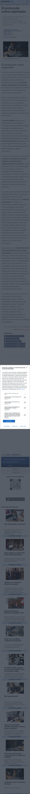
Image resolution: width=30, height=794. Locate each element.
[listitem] (15, 394)
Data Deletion (7, 426)
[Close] (27, 367)
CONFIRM (9, 421)
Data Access (15, 426)
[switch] (24, 397)
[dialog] (15, 397)
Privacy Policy (23, 426)
